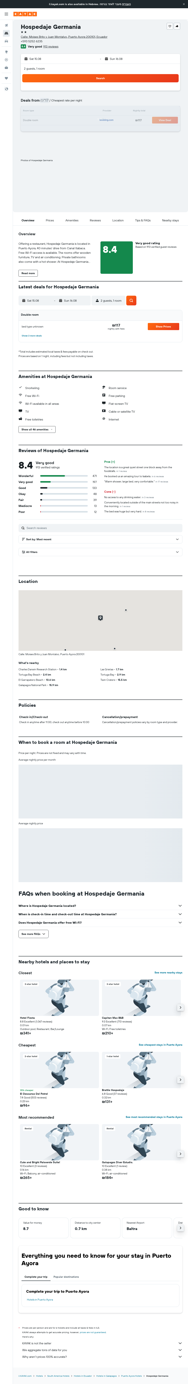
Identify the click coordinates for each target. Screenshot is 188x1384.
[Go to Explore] (6, 52)
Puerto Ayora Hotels (131, 1375)
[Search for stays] (6, 33)
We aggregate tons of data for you (102, 1350)
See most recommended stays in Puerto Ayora (154, 1117)
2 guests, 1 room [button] (34, 68)
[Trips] (6, 78)
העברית (126, 4)
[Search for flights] (6, 25)
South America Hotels (58, 1375)
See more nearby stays (168, 972)
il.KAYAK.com (25, 1375)
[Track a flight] (6, 59)
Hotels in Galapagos (106, 1375)
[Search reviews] (103, 528)
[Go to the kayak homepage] (25, 14)
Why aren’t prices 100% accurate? (102, 1356)
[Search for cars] (6, 41)
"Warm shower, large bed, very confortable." (136, 481)
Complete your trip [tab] (36, 1276)
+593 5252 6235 (31, 41)
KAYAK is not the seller (102, 1343)
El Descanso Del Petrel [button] (34, 1093)
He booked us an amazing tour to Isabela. (134, 476)
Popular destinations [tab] (66, 1276)
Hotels (39, 1375)
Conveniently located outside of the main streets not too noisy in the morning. (141, 504)
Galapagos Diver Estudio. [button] (117, 1162)
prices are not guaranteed (93, 1332)
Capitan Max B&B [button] (112, 1017)
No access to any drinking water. (129, 497)
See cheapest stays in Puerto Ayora (160, 1044)
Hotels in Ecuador (83, 1375)
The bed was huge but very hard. (129, 511)
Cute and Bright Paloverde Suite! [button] (40, 1162)
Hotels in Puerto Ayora (40, 1299)
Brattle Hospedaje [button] (113, 1090)
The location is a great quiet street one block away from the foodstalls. (138, 469)
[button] (184, 4)
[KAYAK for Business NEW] (6, 67)
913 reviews (50, 46)
